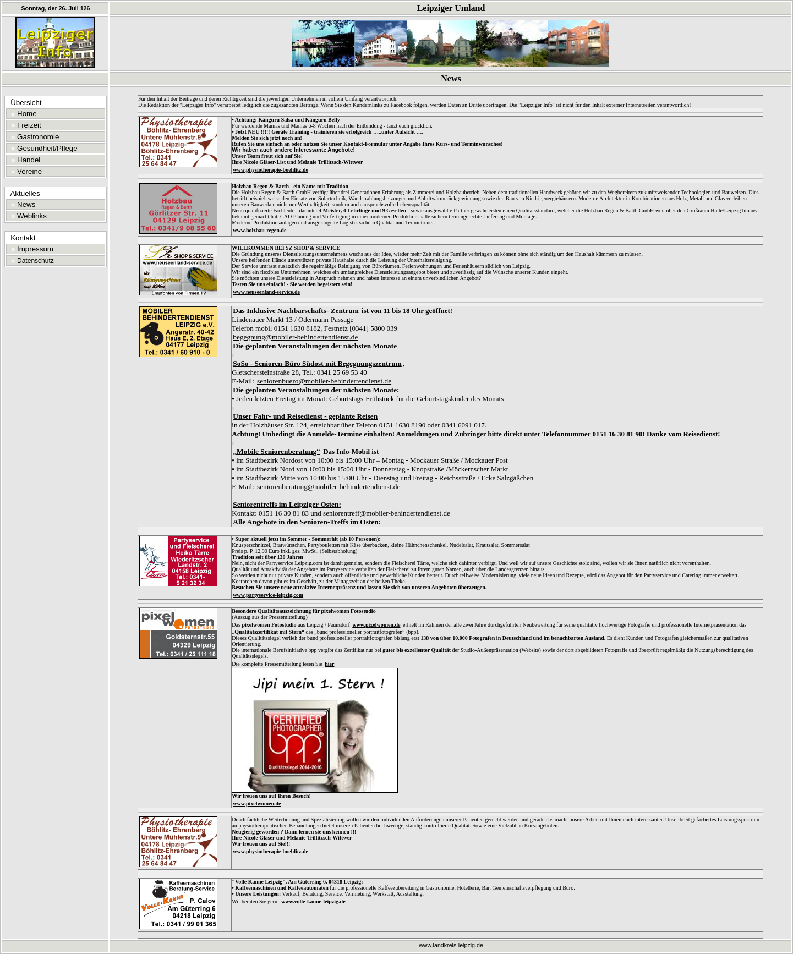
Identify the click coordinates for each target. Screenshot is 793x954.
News (21, 204)
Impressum (30, 249)
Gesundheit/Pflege (42, 148)
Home (22, 113)
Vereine (24, 171)
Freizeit (24, 125)
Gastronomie (33, 137)
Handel (24, 160)
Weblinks (27, 216)
